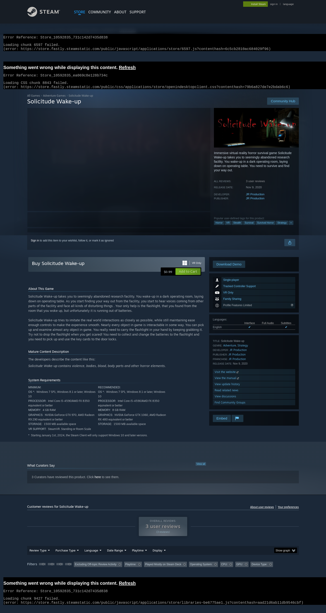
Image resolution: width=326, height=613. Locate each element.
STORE (79, 12)
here (98, 482)
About (120, 12)
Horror (219, 228)
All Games (33, 101)
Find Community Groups (230, 408)
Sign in (35, 246)
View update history (227, 389)
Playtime (138, 556)
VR (228, 228)
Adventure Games (54, 101)
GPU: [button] (239, 569)
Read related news (226, 395)
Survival (249, 228)
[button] (188, 277)
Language (91, 556)
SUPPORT (137, 12)
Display (157, 556)
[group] (163, 570)
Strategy (282, 228)
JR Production (255, 199)
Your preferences (288, 512)
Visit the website (227, 377)
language (288, 4)
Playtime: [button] (130, 569)
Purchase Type (65, 556)
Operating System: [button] (201, 569)
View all (201, 469)
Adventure (229, 351)
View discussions (225, 401)
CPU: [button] (224, 569)
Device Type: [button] (259, 569)
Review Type (37, 556)
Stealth (237, 228)
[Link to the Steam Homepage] (47, 15)
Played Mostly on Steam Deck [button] (163, 569)
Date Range (115, 556)
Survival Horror (265, 228)
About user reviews (262, 512)
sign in (274, 4)
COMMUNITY (99, 12)
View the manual (227, 383)
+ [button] (291, 228)
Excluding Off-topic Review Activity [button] (96, 569)
